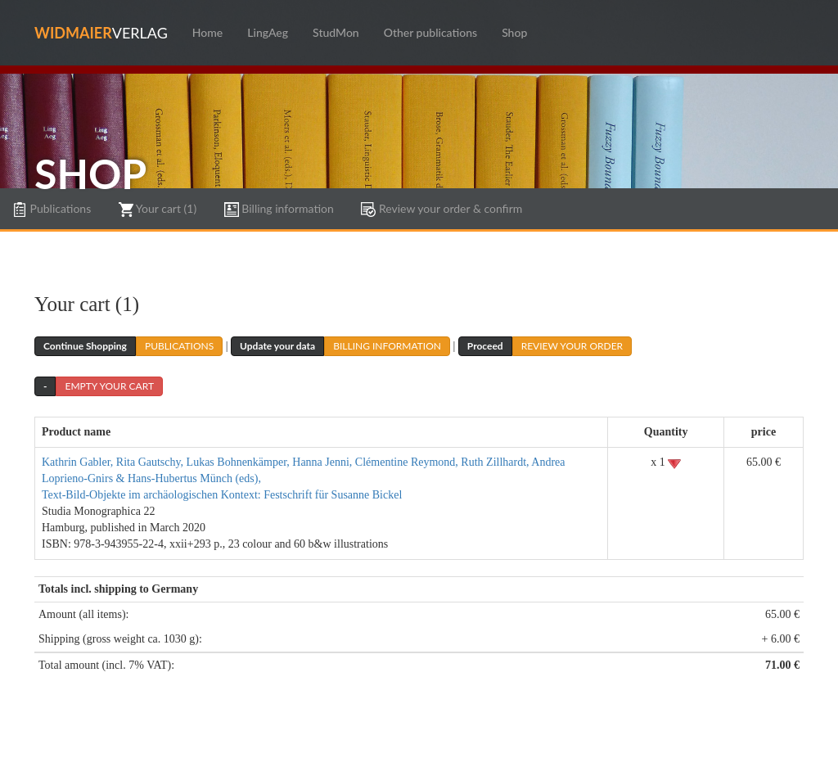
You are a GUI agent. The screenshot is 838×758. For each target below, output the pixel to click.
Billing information (279, 209)
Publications (51, 209)
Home (207, 32)
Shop (514, 32)
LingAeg (267, 32)
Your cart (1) (157, 209)
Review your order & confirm (441, 209)
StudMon (336, 32)
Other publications (430, 32)
